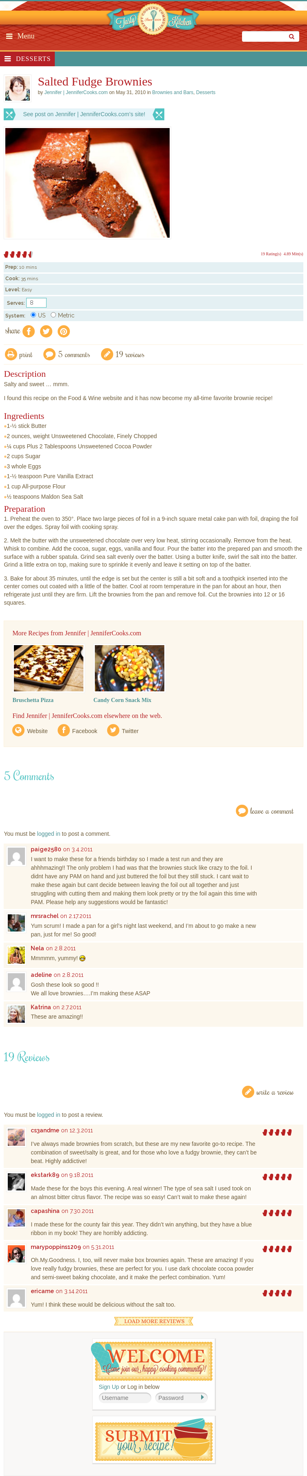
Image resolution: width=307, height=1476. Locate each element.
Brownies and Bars (172, 92)
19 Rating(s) (271, 254)
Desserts (33, 58)
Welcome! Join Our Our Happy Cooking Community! (152, 1361)
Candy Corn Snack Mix (122, 700)
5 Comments (74, 354)
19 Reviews (130, 354)
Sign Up (109, 1387)
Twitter (130, 731)
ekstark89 (45, 1175)
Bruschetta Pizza (33, 700)
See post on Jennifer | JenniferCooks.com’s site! (84, 114)
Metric (62, 315)
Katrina (41, 1007)
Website (37, 731)
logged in (49, 833)
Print (26, 354)
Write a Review (275, 1091)
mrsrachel (44, 916)
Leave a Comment (272, 810)
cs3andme (45, 1130)
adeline (41, 975)
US (38, 315)
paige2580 (46, 849)
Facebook (84, 731)
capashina (45, 1211)
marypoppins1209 (56, 1247)
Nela (37, 948)
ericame (42, 1291)
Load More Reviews (153, 1321)
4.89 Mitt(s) (293, 254)
